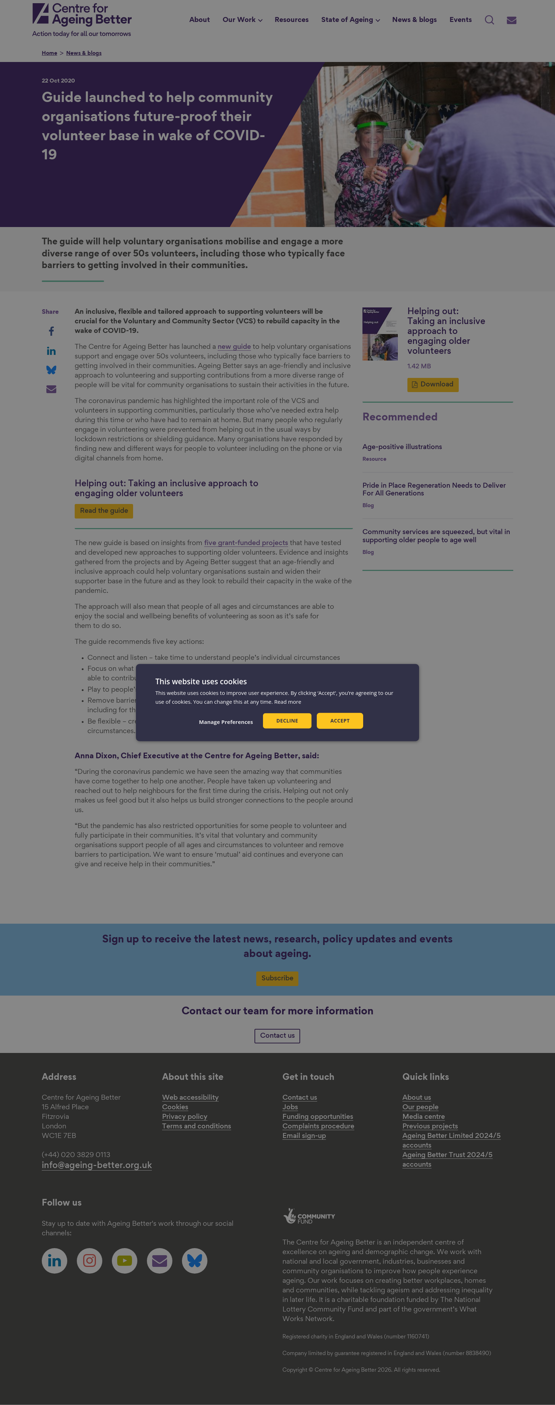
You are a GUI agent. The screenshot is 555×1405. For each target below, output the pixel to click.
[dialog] (277, 702)
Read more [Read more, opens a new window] (288, 701)
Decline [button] (287, 720)
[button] (226, 722)
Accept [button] (340, 720)
